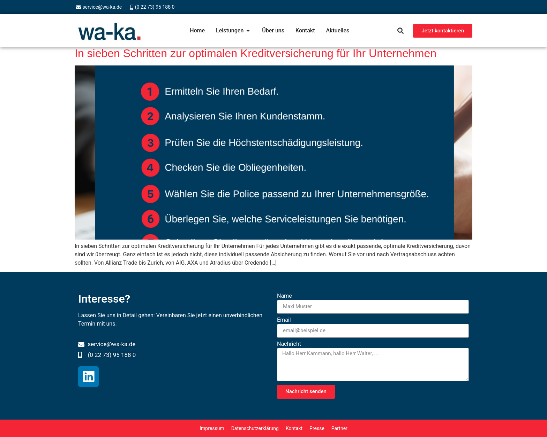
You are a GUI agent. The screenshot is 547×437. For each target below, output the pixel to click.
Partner (339, 428)
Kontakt (294, 428)
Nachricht (289, 344)
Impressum (212, 428)
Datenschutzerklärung (255, 428)
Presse (316, 428)
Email (284, 320)
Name (284, 296)
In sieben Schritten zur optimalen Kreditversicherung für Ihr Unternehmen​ (255, 53)
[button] (400, 31)
